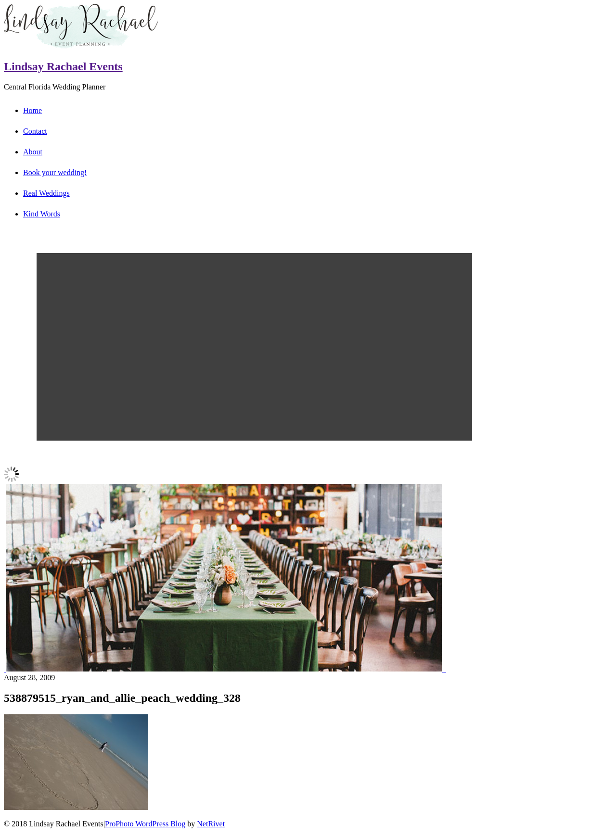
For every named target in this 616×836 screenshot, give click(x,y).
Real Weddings (46, 193)
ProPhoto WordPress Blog (145, 824)
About (32, 152)
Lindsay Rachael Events (63, 66)
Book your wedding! (55, 172)
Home (32, 110)
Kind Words (41, 214)
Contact (35, 131)
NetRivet (211, 824)
